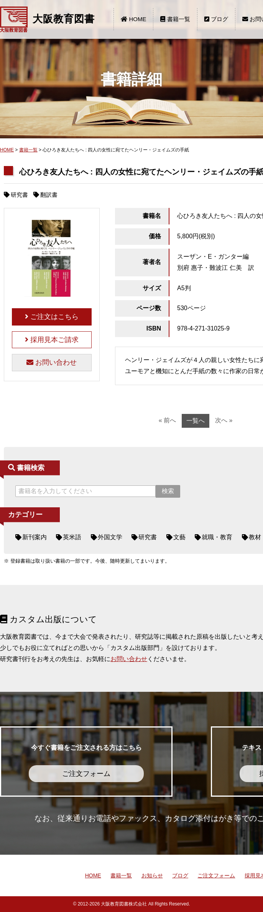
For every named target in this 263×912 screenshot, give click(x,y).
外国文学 (110, 537)
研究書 (147, 537)
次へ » (223, 420)
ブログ (216, 19)
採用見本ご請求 (52, 340)
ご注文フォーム (216, 875)
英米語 (72, 537)
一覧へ (195, 420)
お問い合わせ (51, 362)
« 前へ (167, 420)
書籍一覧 (175, 19)
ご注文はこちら (52, 317)
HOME (133, 19)
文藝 (179, 537)
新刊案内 (34, 537)
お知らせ (152, 875)
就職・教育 (217, 537)
